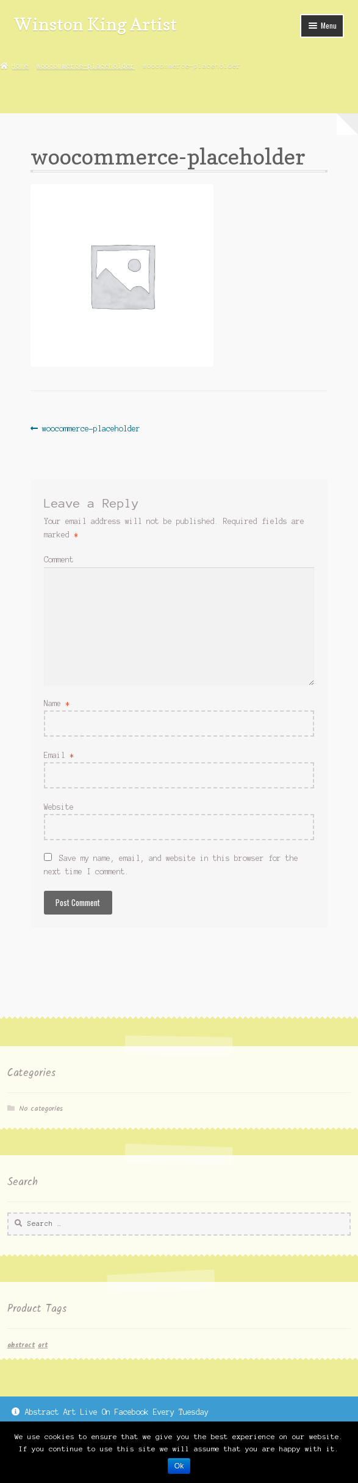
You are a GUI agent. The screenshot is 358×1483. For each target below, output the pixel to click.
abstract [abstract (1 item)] (21, 1345)
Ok (179, 1466)
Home (20, 65)
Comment (59, 560)
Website (59, 807)
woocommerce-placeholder (86, 65)
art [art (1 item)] (43, 1345)
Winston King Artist (95, 24)
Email (59, 755)
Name (57, 703)
